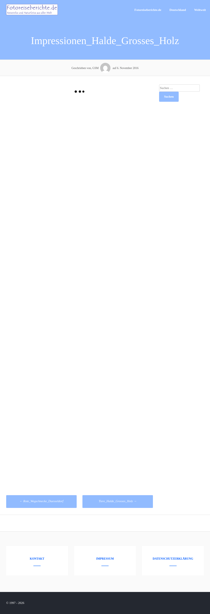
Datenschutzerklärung (173, 558)
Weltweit (200, 10)
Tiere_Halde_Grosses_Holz (118, 501)
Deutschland (177, 10)
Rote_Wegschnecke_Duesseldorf (41, 501)
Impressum (105, 558)
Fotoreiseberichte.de (147, 10)
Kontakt (37, 558)
